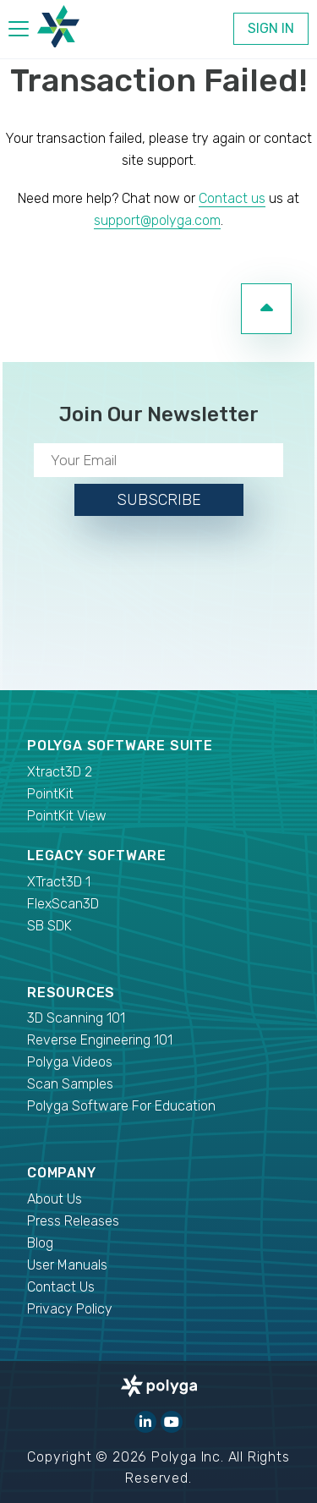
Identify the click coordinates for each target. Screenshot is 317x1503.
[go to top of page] (266, 308)
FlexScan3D (63, 904)
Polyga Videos (69, 1062)
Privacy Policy (69, 1309)
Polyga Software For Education (121, 1106)
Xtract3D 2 (59, 772)
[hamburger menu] (18, 31)
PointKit (50, 794)
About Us (54, 1199)
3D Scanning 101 (76, 1018)
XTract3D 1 (58, 882)
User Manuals (67, 1265)
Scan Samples (70, 1084)
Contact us (232, 198)
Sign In (271, 28)
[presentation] (158, 600)
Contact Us (61, 1287)
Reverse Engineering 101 (99, 1040)
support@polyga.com (157, 220)
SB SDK (49, 926)
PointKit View (67, 816)
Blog (40, 1243)
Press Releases (73, 1221)
